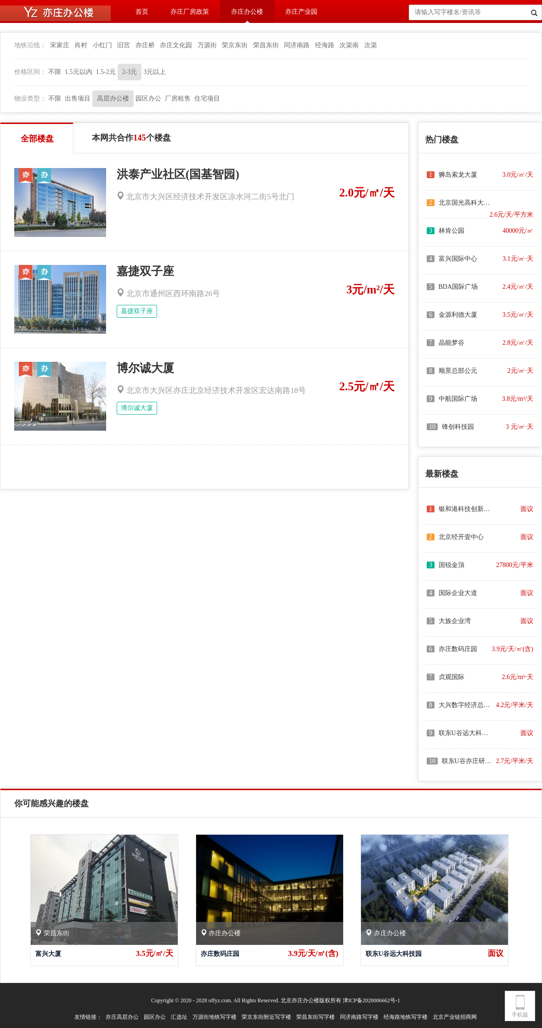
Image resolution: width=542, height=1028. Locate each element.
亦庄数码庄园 (220, 953)
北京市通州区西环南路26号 (168, 293)
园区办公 (148, 98)
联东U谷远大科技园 (394, 953)
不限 (54, 71)
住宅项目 (207, 98)
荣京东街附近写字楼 (266, 1017)
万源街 (207, 45)
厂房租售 (178, 98)
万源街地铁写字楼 (214, 1017)
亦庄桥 (145, 45)
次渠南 (349, 45)
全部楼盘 (37, 138)
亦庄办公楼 (247, 11)
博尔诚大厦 (145, 368)
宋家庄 (59, 45)
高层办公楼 (113, 98)
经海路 (324, 45)
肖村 (80, 45)
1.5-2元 (106, 71)
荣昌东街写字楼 (315, 1017)
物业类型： (30, 98)
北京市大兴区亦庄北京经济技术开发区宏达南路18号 (211, 390)
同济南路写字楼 (359, 1017)
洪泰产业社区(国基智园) (178, 174)
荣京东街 (235, 45)
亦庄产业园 (301, 11)
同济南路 (297, 45)
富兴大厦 (48, 953)
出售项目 (77, 98)
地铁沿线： (30, 45)
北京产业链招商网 (455, 1017)
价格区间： (30, 71)
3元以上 (154, 71)
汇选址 (179, 1017)
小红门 (102, 45)
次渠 (370, 45)
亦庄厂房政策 (189, 11)
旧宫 (123, 45)
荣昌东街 (266, 45)
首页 (142, 11)
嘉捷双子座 (145, 271)
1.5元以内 (78, 71)
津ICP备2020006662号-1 (371, 1000)
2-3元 (129, 71)
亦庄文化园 (176, 45)
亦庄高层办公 (122, 1017)
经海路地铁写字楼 (406, 1017)
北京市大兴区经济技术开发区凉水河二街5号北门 (205, 196)
